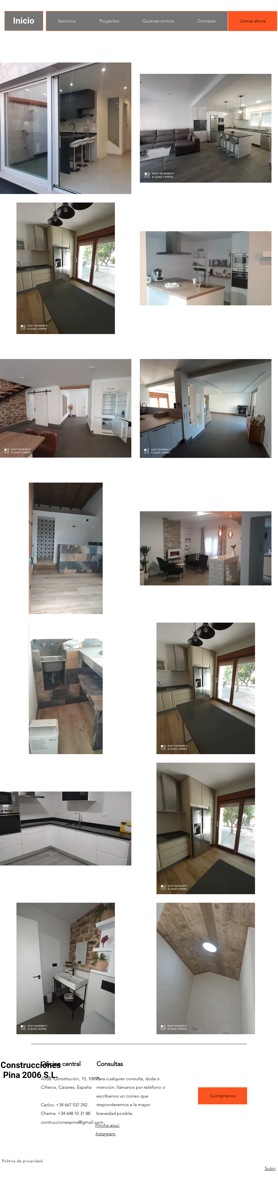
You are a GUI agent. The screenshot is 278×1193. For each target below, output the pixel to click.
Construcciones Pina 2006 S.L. (31, 1070)
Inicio (23, 21)
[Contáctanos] (222, 1095)
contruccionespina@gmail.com (72, 1122)
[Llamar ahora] (252, 21)
